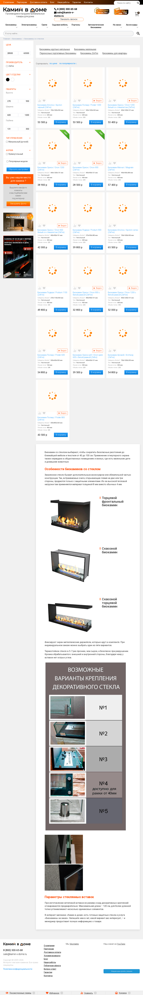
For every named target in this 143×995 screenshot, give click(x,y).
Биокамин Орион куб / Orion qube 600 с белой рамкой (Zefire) (88, 356)
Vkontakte (74, 944)
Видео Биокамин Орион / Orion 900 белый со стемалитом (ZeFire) (62, 225)
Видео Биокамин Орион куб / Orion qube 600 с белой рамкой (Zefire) (97, 350)
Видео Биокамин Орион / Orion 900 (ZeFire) (97, 163)
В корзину (61, 122)
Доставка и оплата (38, 2)
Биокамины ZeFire (89, 53)
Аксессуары (131, 25)
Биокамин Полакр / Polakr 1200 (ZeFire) (88, 106)
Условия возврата (52, 956)
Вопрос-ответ (50, 969)
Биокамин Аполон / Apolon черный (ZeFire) (53, 106)
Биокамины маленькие (85, 49)
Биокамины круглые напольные (55, 49)
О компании (8, 2)
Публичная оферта (52, 966)
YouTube (121, 944)
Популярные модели (17, 161)
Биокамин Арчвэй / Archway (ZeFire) (123, 356)
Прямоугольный (14, 154)
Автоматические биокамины (96, 26)
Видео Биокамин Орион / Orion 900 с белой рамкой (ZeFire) (97, 288)
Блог (52, 2)
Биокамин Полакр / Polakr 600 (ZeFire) (53, 356)
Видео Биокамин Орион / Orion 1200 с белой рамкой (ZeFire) (133, 288)
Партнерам (22, 2)
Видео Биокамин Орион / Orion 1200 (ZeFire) (62, 163)
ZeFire (10, 66)
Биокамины (11, 25)
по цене (53, 63)
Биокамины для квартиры (115, 53)
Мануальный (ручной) (17, 142)
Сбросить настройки (18, 169)
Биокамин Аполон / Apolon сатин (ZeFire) (123, 231)
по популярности (68, 63)
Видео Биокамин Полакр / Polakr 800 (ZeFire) (62, 413)
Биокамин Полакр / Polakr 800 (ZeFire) (53, 418)
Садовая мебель (60, 25)
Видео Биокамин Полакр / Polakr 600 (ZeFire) (62, 350)
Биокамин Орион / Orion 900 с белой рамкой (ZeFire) (88, 293)
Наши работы (64, 2)
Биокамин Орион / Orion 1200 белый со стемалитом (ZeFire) (123, 106)
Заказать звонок (68, 19)
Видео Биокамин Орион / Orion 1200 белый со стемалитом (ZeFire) (133, 100)
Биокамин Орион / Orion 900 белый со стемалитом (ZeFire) (53, 231)
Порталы (76, 25)
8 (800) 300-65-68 (65, 9)
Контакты (88, 2)
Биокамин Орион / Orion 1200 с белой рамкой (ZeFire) (123, 293)
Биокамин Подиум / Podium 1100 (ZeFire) (53, 293)
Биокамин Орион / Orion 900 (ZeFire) (88, 168)
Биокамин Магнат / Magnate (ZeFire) (123, 168)
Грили (44, 25)
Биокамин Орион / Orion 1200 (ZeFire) (53, 168)
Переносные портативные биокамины (58, 53)
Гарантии (77, 2)
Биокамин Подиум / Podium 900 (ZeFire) (88, 231)
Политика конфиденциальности (17, 969)
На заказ (117, 25)
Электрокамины (29, 25)
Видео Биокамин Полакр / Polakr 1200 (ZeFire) (97, 100)
